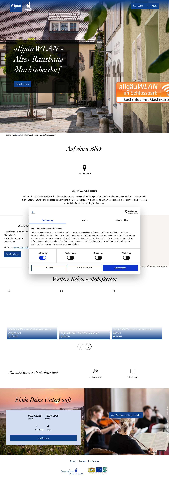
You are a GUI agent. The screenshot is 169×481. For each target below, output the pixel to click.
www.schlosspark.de (22, 247)
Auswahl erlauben (84, 268)
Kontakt (72, 461)
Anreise (30, 419)
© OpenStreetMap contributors (158, 266)
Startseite (18, 135)
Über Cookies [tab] (122, 220)
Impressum (82, 461)
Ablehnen (48, 268)
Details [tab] (84, 220)
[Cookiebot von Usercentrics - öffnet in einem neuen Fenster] (127, 212)
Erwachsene (39, 430)
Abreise (47, 419)
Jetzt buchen (43, 438)
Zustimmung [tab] (47, 220)
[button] (22, 84)
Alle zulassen (120, 268)
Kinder (49, 430)
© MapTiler (144, 266)
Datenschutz (95, 461)
